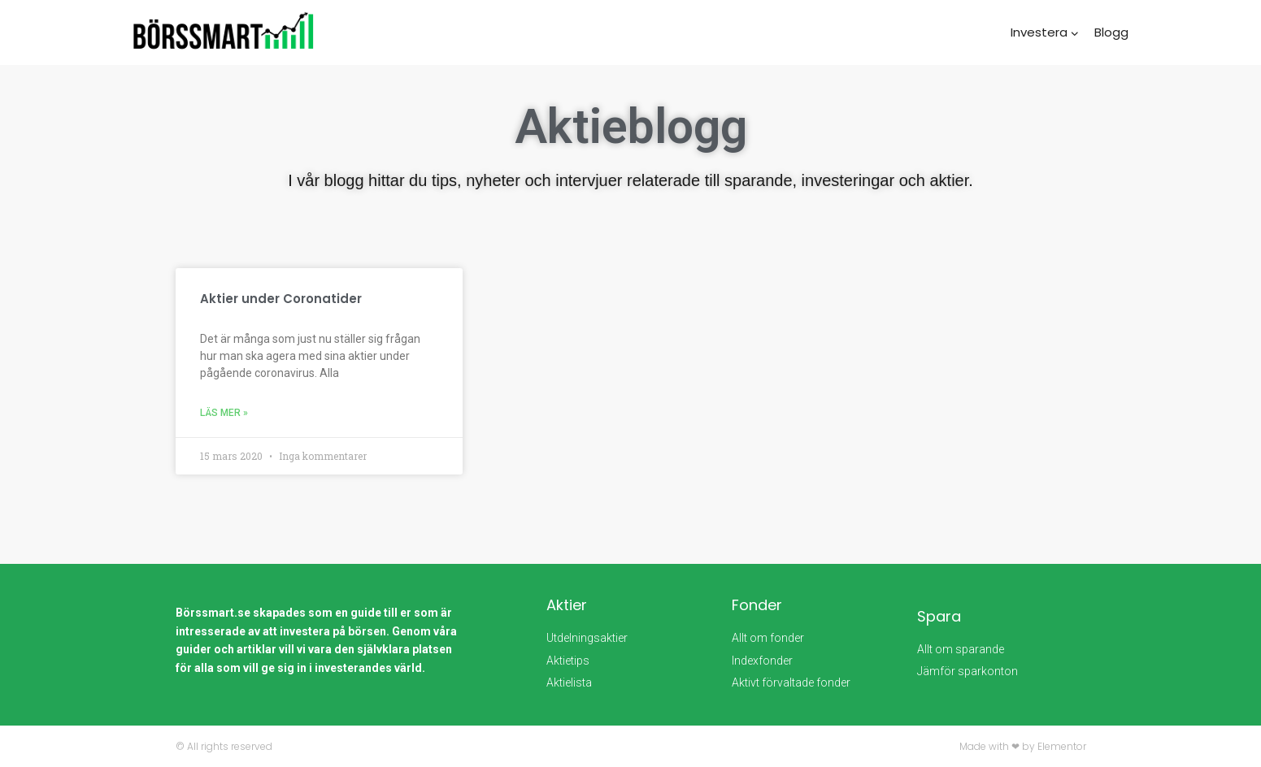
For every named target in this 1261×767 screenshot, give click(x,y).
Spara (939, 616)
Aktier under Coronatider (281, 298)
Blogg (1111, 32)
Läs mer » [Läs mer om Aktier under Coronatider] (224, 412)
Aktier (566, 605)
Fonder (757, 605)
